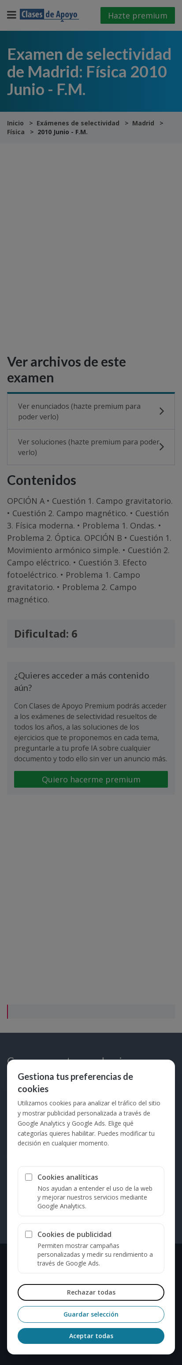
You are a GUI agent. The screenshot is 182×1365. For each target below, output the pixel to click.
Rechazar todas (91, 1292)
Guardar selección (91, 1314)
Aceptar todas (91, 1336)
